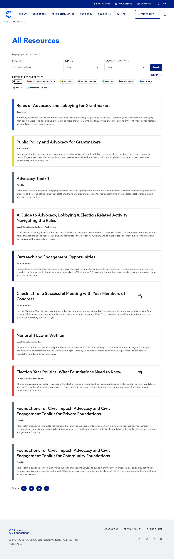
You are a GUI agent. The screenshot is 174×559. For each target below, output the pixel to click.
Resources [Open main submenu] (39, 14)
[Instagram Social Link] (147, 539)
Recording (147, 81)
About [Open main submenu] (23, 14)
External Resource (38, 88)
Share (15, 488)
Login (163, 4)
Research (109, 81)
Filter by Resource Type (27, 77)
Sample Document (89, 81)
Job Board (146, 4)
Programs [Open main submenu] (104, 14)
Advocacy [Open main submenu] (86, 14)
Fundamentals (128, 81)
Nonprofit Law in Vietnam (41, 335)
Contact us (104, 4)
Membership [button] (147, 14)
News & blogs (125, 4)
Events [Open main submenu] (121, 14)
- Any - (19, 81)
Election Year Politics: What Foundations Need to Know (69, 372)
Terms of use (154, 529)
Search (17, 61)
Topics (68, 61)
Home (6, 22)
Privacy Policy (133, 529)
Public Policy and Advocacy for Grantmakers (59, 142)
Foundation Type (116, 61)
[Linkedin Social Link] (139, 539)
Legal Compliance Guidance (42, 81)
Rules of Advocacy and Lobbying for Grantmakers (64, 105)
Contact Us (111, 529)
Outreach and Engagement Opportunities (56, 257)
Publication (67, 81)
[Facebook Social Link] (154, 539)
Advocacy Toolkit (33, 178)
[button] (165, 14)
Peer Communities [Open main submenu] (63, 14)
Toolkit (19, 88)
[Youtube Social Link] (161, 539)
